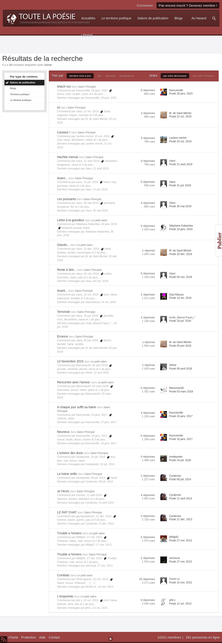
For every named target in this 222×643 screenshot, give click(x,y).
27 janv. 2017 (109, 422)
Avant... (62, 178)
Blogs (13, 88)
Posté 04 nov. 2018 (180, 277)
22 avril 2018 (101, 372)
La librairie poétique (20, 100)
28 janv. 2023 (109, 97)
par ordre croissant (203, 75)
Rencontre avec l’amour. (74, 382)
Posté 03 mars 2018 (181, 391)
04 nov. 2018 (100, 281)
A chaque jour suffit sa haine (76, 407)
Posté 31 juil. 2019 (180, 185)
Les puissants (66, 199)
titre (100, 75)
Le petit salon (99, 220)
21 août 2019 (101, 168)
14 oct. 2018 (108, 302)
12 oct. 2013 (100, 607)
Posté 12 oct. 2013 (180, 603)
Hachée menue (67, 157)
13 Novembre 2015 (70, 361)
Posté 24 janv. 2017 (180, 416)
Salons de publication (22, 82)
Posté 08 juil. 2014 (180, 479)
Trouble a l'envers (69, 533)
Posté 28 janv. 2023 (180, 93)
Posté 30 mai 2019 (180, 206)
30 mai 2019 (100, 210)
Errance (62, 336)
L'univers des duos (70, 453)
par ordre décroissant (174, 75)
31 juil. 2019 (100, 189)
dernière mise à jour (80, 75)
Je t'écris (63, 491)
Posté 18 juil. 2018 (180, 320)
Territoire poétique (20, 94)
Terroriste (63, 311)
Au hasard (199, 18)
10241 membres (170, 637)
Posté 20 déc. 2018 (180, 254)
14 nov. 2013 (105, 586)
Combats (63, 575)
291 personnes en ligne (203, 637)
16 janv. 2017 (109, 443)
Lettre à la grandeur (70, 220)
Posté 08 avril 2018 (180, 368)
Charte (13, 637)
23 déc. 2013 (106, 523)
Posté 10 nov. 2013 (180, 582)
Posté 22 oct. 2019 (180, 116)
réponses (111, 75)
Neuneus (63, 432)
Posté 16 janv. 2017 (180, 439)
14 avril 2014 (106, 502)
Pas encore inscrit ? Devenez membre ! (188, 5)
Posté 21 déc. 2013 (180, 519)
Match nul (64, 86)
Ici (58, 107)
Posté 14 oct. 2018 (180, 297)
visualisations (127, 75)
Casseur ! (63, 132)
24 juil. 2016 (107, 464)
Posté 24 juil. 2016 (180, 460)
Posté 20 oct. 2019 (180, 141)
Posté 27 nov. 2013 (180, 540)
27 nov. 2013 (103, 544)
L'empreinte (65, 596)
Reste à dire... (66, 269)
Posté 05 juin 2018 (180, 345)
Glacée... (63, 245)
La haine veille (67, 474)
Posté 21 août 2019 (180, 164)
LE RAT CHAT (67, 512)
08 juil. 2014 (106, 481)
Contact (54, 637)
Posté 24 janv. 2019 (180, 229)
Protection (28, 637)
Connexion (145, 5)
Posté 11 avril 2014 (180, 498)
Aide (42, 637)
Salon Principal (87, 86)
